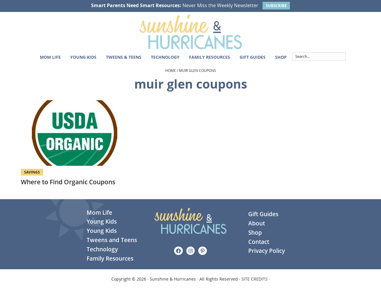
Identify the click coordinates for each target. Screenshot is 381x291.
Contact (258, 242)
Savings (32, 172)
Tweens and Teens (112, 240)
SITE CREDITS (254, 279)
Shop (255, 232)
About (256, 223)
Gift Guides (263, 214)
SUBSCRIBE (276, 5)
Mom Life (99, 212)
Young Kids (102, 221)
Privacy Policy (266, 251)
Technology (102, 249)
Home (170, 70)
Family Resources (110, 258)
